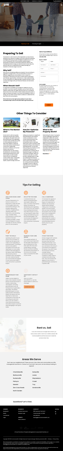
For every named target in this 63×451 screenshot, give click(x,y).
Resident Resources (23, 411)
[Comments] (48, 78)
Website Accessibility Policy (24, 443)
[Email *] (43, 68)
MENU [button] (61, 5)
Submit (49, 105)
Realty (4, 413)
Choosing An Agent (36, 43)
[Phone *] (53, 68)
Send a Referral (21, 419)
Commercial (6, 415)
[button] (55, 412)
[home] (7, 5)
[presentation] (48, 99)
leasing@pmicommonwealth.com (41, 417)
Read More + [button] (51, 153)
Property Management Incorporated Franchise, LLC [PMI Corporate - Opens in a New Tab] (36, 431)
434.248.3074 (58, 1)
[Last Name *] (53, 64)
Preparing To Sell (25, 43)
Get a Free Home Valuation (31, 27)
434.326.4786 (20, 100)
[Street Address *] (48, 72)
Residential (5, 411)
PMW (46, 437)
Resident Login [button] (21, 413)
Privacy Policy (56, 437)
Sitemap (50, 437)
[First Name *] (43, 64)
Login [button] (4, 417)
